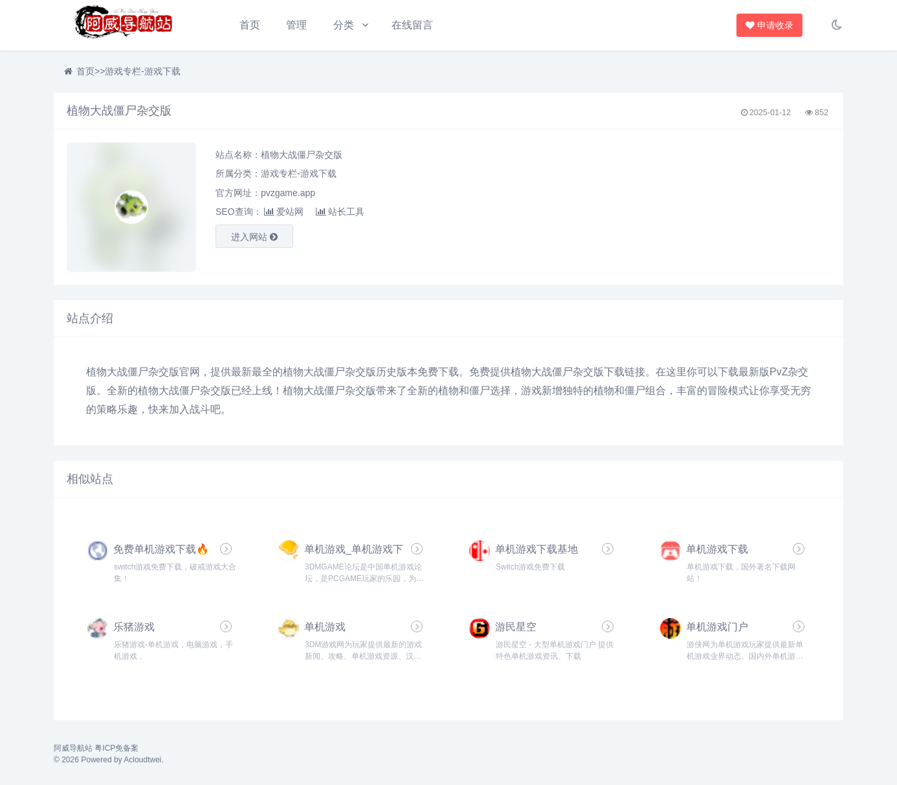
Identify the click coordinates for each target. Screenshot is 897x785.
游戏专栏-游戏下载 (143, 71)
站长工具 (340, 211)
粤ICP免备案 (116, 748)
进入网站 (254, 237)
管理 (296, 24)
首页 (249, 24)
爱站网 (284, 211)
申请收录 (767, 25)
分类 (343, 24)
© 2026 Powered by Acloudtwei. (109, 759)
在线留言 (412, 24)
